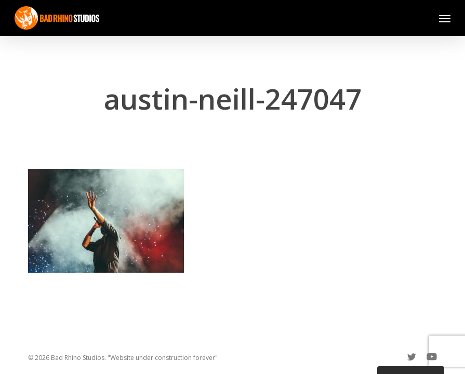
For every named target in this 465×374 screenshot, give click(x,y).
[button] (444, 18)
